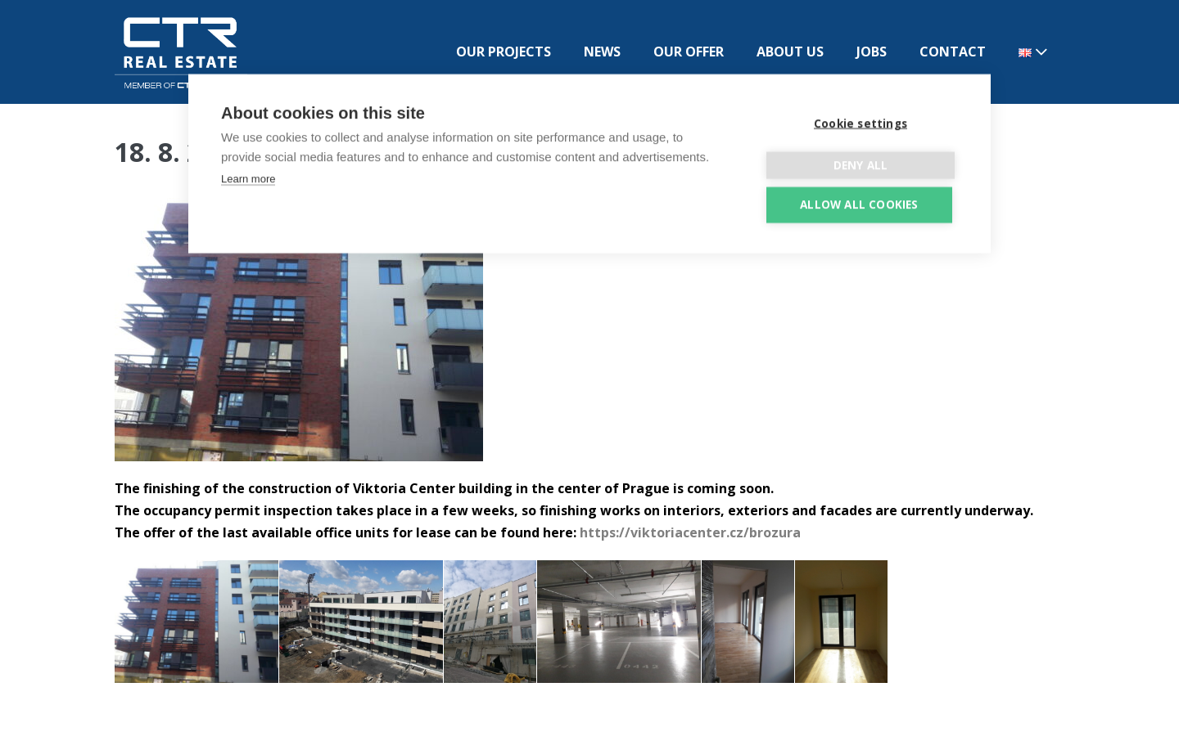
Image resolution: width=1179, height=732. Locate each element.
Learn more (248, 178)
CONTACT (952, 52)
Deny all (860, 164)
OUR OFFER (688, 52)
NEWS (602, 52)
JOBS (871, 52)
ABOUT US (790, 52)
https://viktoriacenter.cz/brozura (690, 532)
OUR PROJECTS (503, 52)
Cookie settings (860, 122)
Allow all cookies (859, 203)
